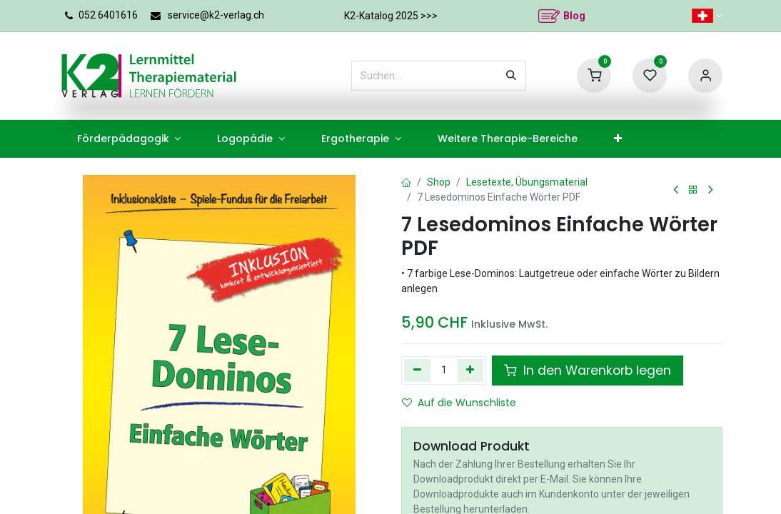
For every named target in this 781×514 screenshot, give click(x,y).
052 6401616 (108, 15)
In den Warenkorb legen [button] (587, 370)
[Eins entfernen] (417, 370)
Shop (438, 182)
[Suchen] (511, 75)
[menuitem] (129, 139)
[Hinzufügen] (471, 370)
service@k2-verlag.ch (216, 15)
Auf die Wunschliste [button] (459, 402)
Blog (574, 15)
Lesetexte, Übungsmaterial (527, 182)
